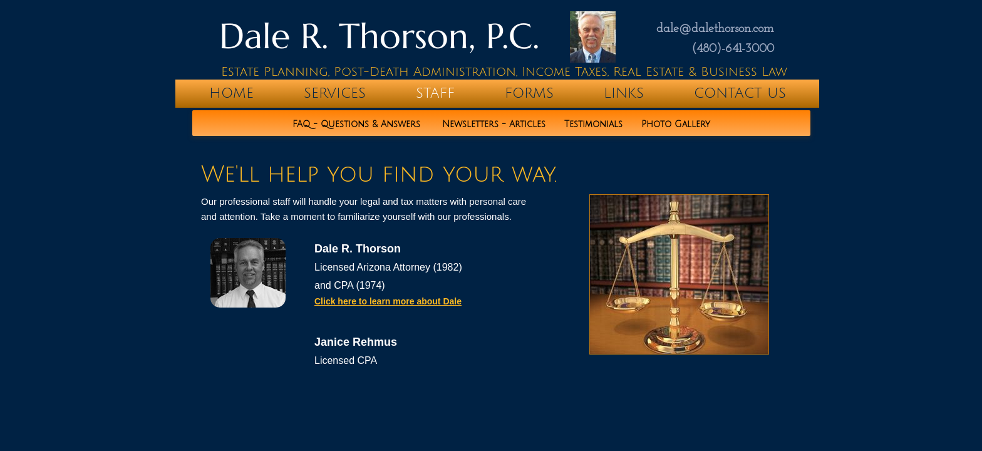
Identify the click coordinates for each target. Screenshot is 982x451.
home (231, 93)
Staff (435, 93)
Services (335, 93)
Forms (529, 93)
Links (624, 93)
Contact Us (740, 93)
